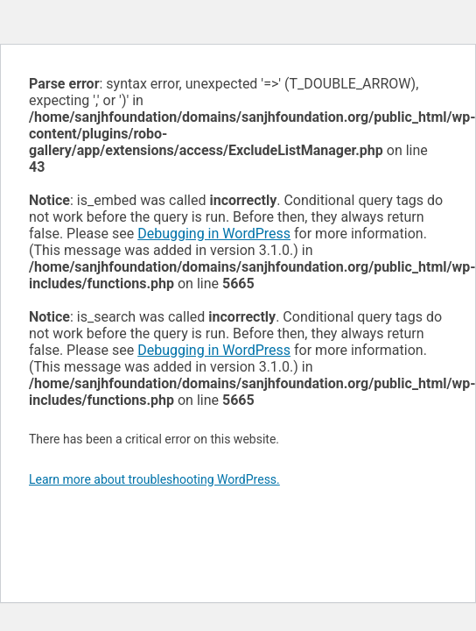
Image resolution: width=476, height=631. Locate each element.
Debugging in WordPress (213, 233)
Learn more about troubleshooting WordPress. (154, 479)
